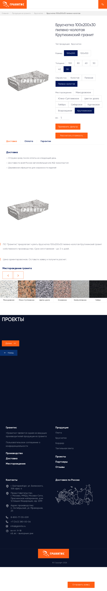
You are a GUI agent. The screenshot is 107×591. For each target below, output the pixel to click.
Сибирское (76, 104)
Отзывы (60, 466)
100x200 (70, 53)
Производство (14, 453)
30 (67, 69)
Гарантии (46, 141)
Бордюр (59, 443)
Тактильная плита (64, 448)
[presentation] (8, 353)
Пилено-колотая (66, 83)
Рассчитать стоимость (71, 135)
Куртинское (94, 104)
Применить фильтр (68, 126)
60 (86, 63)
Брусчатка (60, 438)
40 (59, 69)
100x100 (84, 53)
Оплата (28, 141)
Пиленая (89, 77)
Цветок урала (91, 98)
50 (94, 63)
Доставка (11, 141)
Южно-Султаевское (68, 98)
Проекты (60, 456)
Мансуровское (83, 92)
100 (70, 63)
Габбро (62, 104)
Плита (58, 432)
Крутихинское (84, 110)
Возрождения (65, 110)
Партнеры (61, 461)
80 (78, 63)
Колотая (75, 77)
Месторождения (15, 463)
